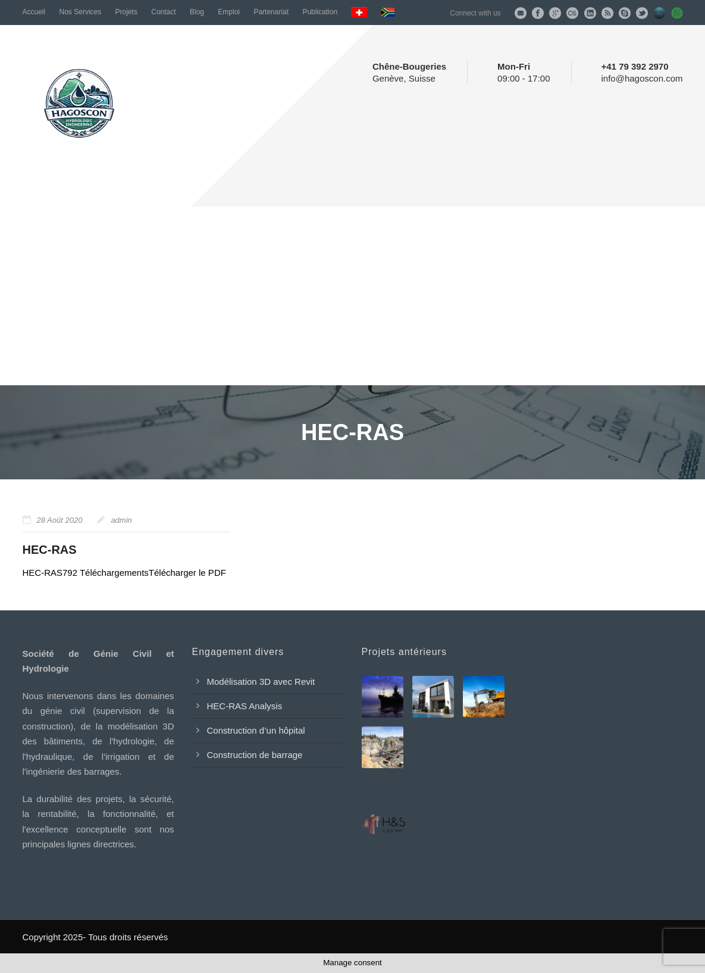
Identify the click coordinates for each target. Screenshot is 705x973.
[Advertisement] (352, 296)
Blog (197, 12)
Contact (163, 12)
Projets (126, 12)
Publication (319, 12)
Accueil (34, 12)
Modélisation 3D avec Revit (261, 681)
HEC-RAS (50, 549)
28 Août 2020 (60, 520)
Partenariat (271, 12)
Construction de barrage (255, 755)
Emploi (229, 12)
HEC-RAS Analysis (245, 706)
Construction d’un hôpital (256, 730)
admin (121, 520)
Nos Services (80, 12)
